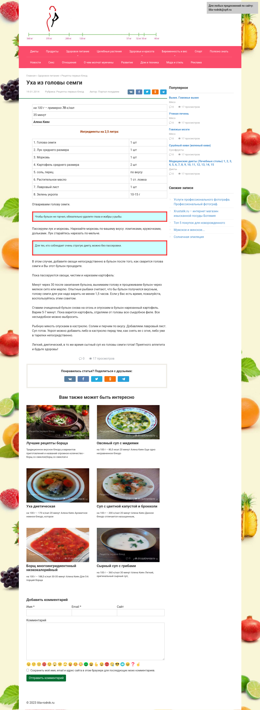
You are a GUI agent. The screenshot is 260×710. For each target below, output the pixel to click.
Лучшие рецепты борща (47, 443)
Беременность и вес (174, 51)
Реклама (196, 62)
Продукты (52, 51)
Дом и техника (150, 62)
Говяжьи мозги (179, 129)
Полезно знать (219, 51)
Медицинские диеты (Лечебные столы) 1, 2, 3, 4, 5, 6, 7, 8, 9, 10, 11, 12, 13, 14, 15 (200, 163)
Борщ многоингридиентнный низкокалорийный (51, 568)
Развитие (127, 62)
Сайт (120, 607)
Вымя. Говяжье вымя (184, 97)
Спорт (198, 51)
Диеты (34, 51)
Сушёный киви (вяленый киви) (190, 145)
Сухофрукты (176, 149)
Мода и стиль (174, 62)
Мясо (172, 102)
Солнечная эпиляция (189, 237)
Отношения (69, 62)
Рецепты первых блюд (70, 91)
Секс (51, 62)
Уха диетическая (40, 506)
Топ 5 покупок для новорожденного (199, 223)
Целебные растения (109, 51)
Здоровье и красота (141, 51)
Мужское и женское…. (189, 230)
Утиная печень (179, 113)
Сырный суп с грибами (116, 566)
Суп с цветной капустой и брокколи (127, 506)
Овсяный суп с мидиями (118, 443)
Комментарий (36, 620)
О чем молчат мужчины (99, 62)
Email (76, 607)
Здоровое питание (77, 51)
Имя (30, 607)
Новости (35, 62)
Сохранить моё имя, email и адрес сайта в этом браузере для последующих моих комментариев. (92, 670)
